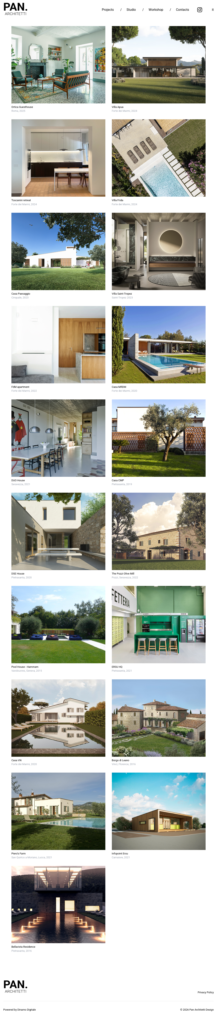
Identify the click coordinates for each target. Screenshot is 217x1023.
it (213, 10)
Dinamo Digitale (26, 1009)
